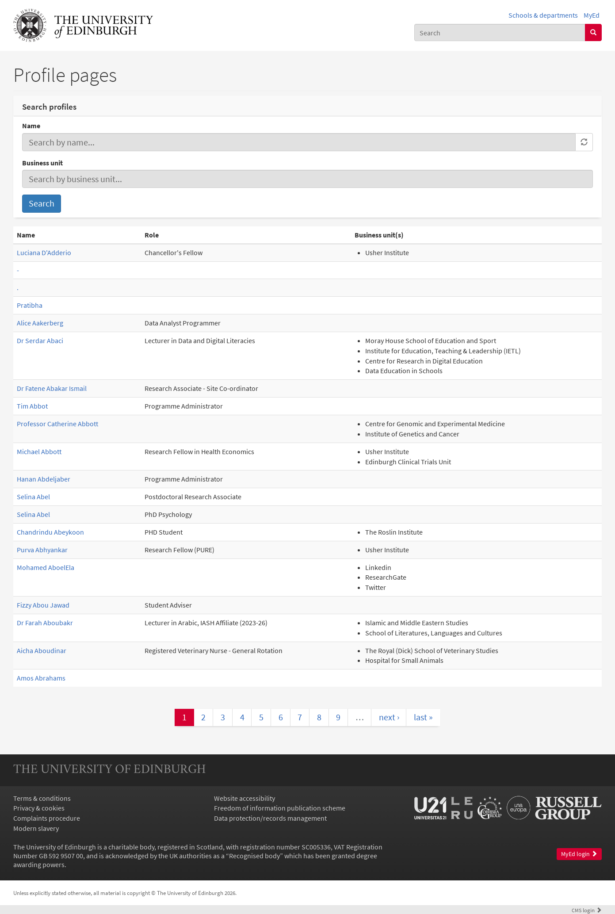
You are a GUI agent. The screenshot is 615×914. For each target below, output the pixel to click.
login (587, 910)
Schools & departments (543, 15)
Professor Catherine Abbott (57, 423)
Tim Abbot (32, 406)
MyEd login (579, 854)
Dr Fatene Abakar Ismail (52, 388)
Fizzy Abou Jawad (43, 604)
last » (423, 717)
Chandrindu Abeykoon (50, 532)
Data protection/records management (270, 818)
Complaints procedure (46, 818)
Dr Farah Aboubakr (45, 622)
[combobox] (499, 32)
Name (31, 125)
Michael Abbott (39, 451)
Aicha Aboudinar (41, 650)
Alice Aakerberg (40, 322)
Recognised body (254, 855)
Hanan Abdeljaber (43, 478)
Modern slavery (36, 828)
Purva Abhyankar (42, 549)
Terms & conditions (42, 798)
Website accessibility (244, 798)
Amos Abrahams (41, 677)
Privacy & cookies (39, 807)
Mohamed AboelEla (45, 567)
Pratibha (29, 305)
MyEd (592, 15)
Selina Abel (33, 496)
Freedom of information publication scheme (279, 807)
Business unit (42, 162)
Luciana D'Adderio (44, 252)
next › (389, 717)
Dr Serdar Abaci (40, 340)
